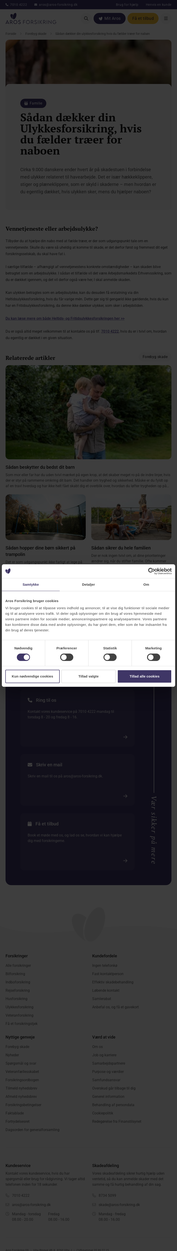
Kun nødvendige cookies (32, 676)
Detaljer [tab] (88, 584)
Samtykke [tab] (31, 584)
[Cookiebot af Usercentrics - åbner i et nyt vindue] (151, 571)
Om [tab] (146, 584)
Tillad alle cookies (144, 676)
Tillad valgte (88, 676)
